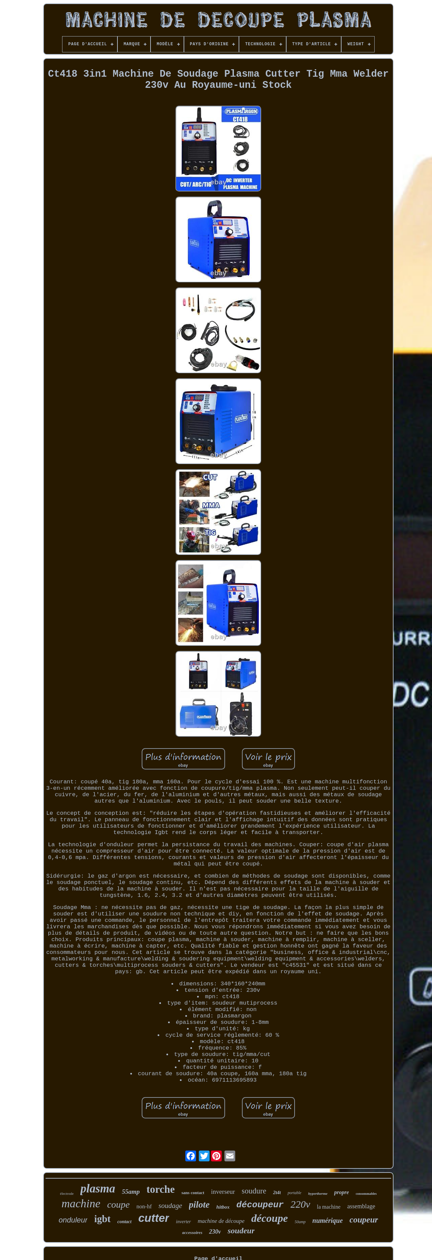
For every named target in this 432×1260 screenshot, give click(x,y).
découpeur (260, 1205)
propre (341, 1192)
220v (300, 1204)
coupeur (364, 1219)
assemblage (361, 1206)
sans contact (193, 1192)
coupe (118, 1204)
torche (160, 1189)
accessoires (192, 1232)
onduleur (73, 1220)
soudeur (240, 1230)
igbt (102, 1218)
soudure (254, 1191)
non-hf (144, 1206)
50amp (300, 1221)
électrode (67, 1193)
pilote (199, 1205)
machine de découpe (221, 1221)
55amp (131, 1191)
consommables (366, 1193)
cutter (153, 1218)
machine (80, 1203)
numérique (328, 1220)
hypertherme (317, 1193)
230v (215, 1231)
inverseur (223, 1191)
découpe (269, 1218)
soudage (170, 1206)
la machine (329, 1207)
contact (124, 1221)
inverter (183, 1221)
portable (294, 1192)
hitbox (223, 1207)
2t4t (277, 1192)
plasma (97, 1188)
